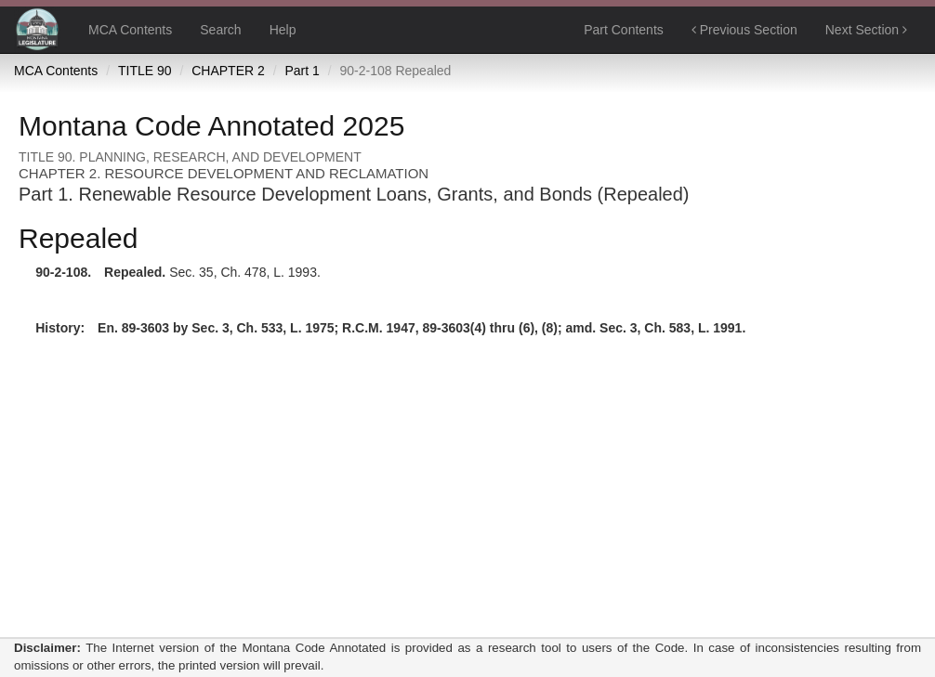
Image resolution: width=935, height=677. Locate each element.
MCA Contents (130, 29)
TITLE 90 (145, 70)
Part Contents (624, 29)
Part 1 (301, 70)
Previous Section (744, 29)
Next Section (866, 29)
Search (220, 29)
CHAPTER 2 (228, 70)
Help (283, 29)
